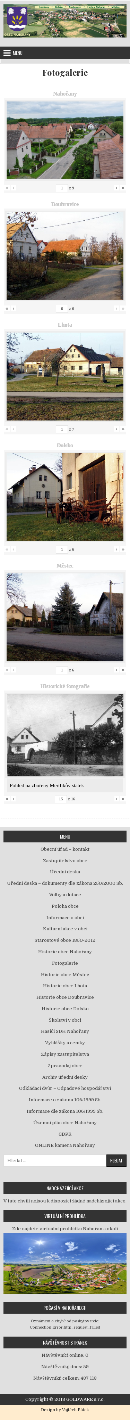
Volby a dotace (65, 894)
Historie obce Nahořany (65, 951)
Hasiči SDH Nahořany (65, 1031)
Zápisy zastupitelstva (65, 1054)
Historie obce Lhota (65, 985)
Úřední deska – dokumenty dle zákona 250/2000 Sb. (65, 883)
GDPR (65, 1134)
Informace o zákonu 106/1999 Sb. (65, 1099)
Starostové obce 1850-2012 (65, 940)
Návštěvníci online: (63, 1355)
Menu (18, 52)
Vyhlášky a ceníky (65, 1042)
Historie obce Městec (65, 974)
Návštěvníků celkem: (57, 1378)
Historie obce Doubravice (65, 997)
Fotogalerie (65, 72)
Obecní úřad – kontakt (65, 849)
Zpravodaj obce (65, 1065)
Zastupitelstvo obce (65, 860)
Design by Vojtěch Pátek (65, 1409)
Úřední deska (65, 871)
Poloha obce (65, 906)
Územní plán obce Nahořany (65, 1122)
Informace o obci (65, 917)
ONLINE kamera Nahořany (65, 1145)
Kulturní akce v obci (65, 928)
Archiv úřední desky (65, 1077)
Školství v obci (65, 1020)
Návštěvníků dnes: (62, 1366)
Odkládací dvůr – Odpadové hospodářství (65, 1088)
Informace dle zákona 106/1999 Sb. (65, 1111)
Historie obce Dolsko (65, 1008)
